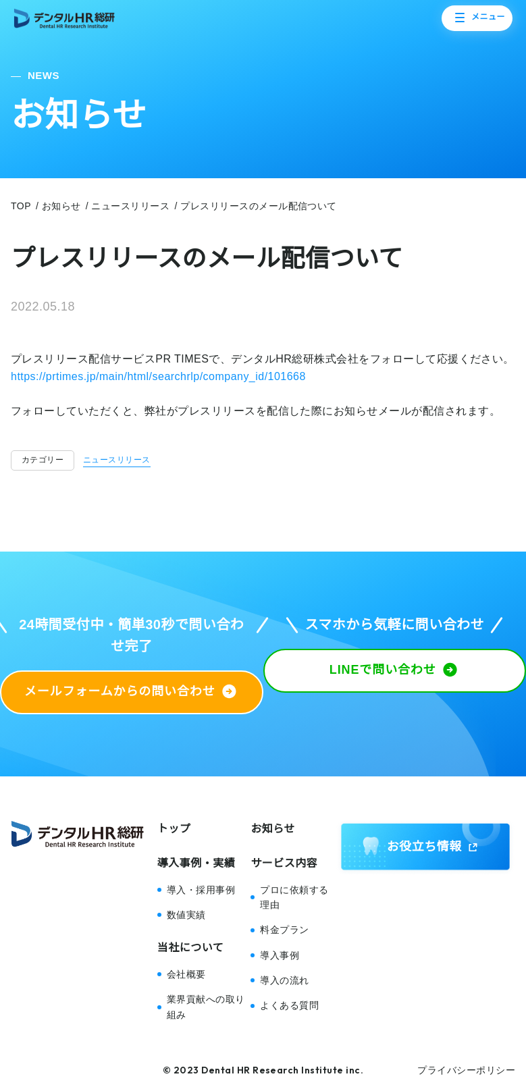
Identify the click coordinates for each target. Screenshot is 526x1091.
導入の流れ (284, 980)
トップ (173, 828)
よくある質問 (289, 1005)
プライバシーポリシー (466, 1070)
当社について (190, 947)
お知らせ (273, 828)
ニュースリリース (117, 459)
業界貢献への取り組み (206, 1006)
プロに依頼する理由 (294, 897)
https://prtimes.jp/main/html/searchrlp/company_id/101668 (158, 376)
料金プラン (284, 929)
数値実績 (186, 914)
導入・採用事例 (201, 889)
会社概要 (186, 974)
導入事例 (279, 955)
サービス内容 (284, 863)
